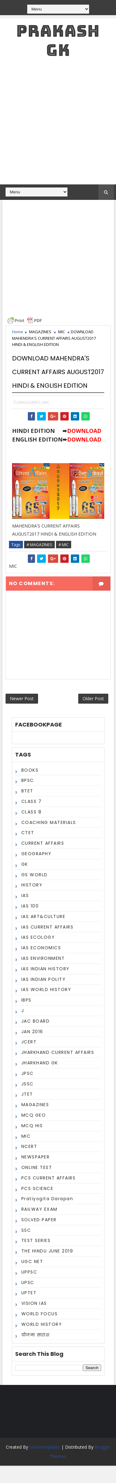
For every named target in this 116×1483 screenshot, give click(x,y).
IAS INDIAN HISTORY (45, 986)
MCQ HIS (32, 1143)
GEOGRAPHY (36, 871)
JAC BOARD (35, 1038)
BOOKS (30, 787)
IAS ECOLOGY (38, 954)
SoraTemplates (44, 1464)
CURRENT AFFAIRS (42, 860)
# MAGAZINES (39, 558)
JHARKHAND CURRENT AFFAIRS (57, 1070)
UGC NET (32, 1279)
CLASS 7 (31, 819)
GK (24, 881)
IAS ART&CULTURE (43, 934)
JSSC (27, 1101)
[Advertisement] (58, 123)
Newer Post (22, 714)
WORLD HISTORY (41, 1342)
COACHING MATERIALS (48, 839)
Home (17, 331)
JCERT (29, 1059)
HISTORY (32, 902)
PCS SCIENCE (37, 1205)
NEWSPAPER (35, 1174)
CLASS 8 (31, 829)
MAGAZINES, (29, 416)
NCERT (29, 1164)
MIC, (46, 416)
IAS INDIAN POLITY (43, 996)
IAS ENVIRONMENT (43, 975)
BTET (27, 808)
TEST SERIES (36, 1258)
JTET (27, 1111)
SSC (26, 1247)
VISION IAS (34, 1320)
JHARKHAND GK (39, 1080)
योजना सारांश (35, 1352)
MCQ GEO (33, 1132)
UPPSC (29, 1289)
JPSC (27, 1091)
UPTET (29, 1310)
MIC (61, 331)
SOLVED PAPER (39, 1237)
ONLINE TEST (36, 1185)
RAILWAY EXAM (39, 1226)
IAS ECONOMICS (41, 965)
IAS (25, 913)
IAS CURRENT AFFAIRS (47, 944)
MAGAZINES (40, 331)
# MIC (63, 558)
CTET (27, 850)
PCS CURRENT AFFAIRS (48, 1195)
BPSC (27, 798)
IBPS (26, 1017)
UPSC (27, 1300)
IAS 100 (30, 923)
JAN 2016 (32, 1048)
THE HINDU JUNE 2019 (47, 1268)
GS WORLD (34, 892)
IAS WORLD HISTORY (46, 1007)
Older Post (93, 714)
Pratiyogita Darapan (47, 1216)
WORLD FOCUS (39, 1331)
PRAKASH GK (58, 40)
